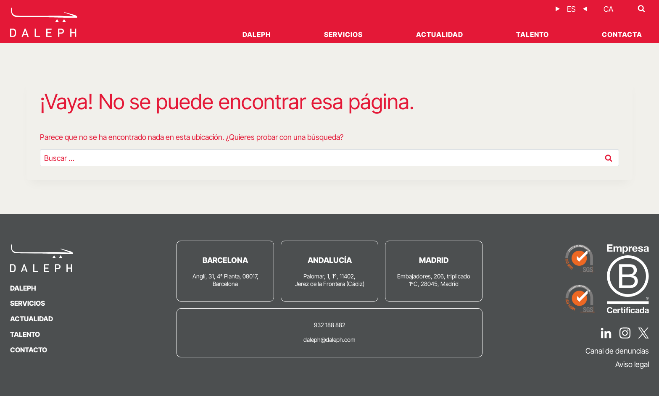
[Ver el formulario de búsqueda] (641, 8)
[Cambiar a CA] (608, 9)
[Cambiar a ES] (571, 9)
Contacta (622, 34)
